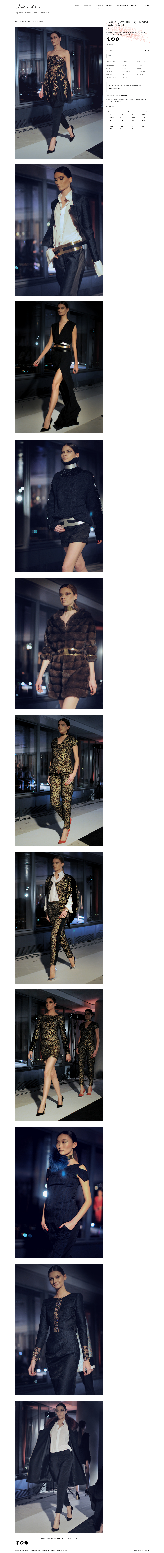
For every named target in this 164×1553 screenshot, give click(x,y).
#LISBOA (124, 68)
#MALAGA (109, 71)
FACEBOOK (57, 1538)
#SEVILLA (140, 75)
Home (77, 5)
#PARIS (124, 75)
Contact (133, 5)
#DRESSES (110, 65)
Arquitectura (19, 13)
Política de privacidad (48, 1550)
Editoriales (35, 13)
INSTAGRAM (73, 1538)
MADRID (110, 45)
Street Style (45, 13)
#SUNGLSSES (111, 78)
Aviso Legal (36, 1550)
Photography (87, 5)
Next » (147, 50)
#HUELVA (140, 65)
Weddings (109, 5)
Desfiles (28, 13)
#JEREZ (109, 68)
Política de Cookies (61, 1550)
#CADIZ (124, 62)
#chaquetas (141, 62)
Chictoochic (99, 5)
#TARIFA (124, 78)
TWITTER (64, 1538)
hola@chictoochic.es (115, 88)
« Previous (109, 50)
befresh (146, 1550)
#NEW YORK (141, 71)
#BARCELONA (111, 62)
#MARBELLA (126, 71)
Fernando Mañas (122, 5)
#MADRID (140, 68)
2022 (127, 111)
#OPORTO (109, 75)
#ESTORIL (125, 65)
